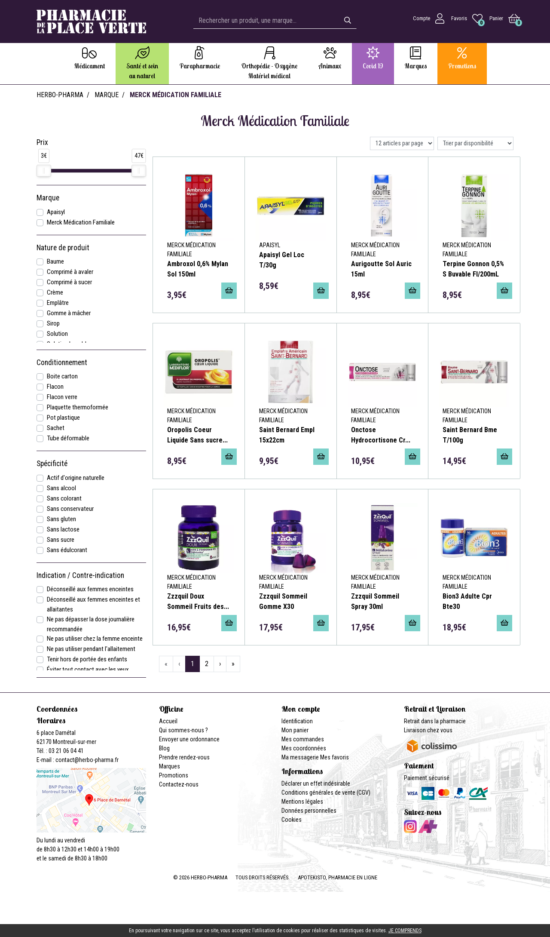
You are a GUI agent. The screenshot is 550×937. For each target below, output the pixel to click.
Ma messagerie (300, 757)
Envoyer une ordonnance (189, 739)
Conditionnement (62, 362)
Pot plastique (63, 417)
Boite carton (62, 376)
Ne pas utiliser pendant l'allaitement (91, 649)
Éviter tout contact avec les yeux (88, 669)
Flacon (55, 386)
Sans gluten (61, 519)
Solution (57, 334)
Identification (297, 721)
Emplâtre (58, 303)
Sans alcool (61, 488)
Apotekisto (337, 877)
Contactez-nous (179, 784)
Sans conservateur (70, 509)
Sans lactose (63, 529)
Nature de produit (63, 247)
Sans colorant (64, 498)
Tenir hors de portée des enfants (87, 659)
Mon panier (295, 730)
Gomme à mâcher (69, 313)
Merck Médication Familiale (81, 222)
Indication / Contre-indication (80, 575)
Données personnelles (308, 810)
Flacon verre (62, 397)
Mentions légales (302, 801)
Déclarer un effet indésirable (315, 783)
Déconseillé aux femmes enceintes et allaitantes (93, 604)
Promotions (173, 775)
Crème (55, 292)
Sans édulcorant (67, 550)
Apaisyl (56, 212)
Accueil (168, 721)
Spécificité (52, 463)
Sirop (53, 323)
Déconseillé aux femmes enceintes (90, 589)
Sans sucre (60, 540)
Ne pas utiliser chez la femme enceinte (95, 638)
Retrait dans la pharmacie (435, 721)
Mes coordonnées (303, 748)
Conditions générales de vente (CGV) (325, 792)
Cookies (291, 819)
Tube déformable (68, 438)
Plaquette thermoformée (77, 407)
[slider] (44, 171)
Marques (169, 766)
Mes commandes (302, 739)
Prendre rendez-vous (184, 757)
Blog (164, 748)
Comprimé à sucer (69, 282)
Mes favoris (334, 757)
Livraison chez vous (428, 730)
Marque (107, 95)
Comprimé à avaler (70, 272)
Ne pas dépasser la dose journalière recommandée (90, 624)
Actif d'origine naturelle (75, 478)
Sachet (55, 428)
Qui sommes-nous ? (183, 730)
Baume (55, 261)
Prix (42, 142)
